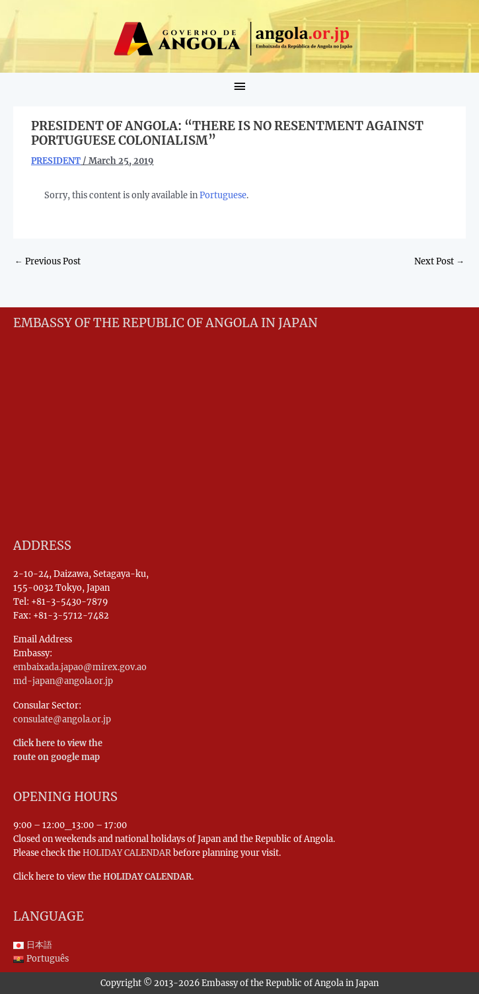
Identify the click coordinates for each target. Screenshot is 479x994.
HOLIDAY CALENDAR (127, 852)
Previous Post (48, 261)
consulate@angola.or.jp (62, 719)
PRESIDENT (56, 160)
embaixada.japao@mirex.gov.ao (80, 667)
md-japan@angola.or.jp (63, 680)
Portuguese (223, 195)
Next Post (439, 261)
